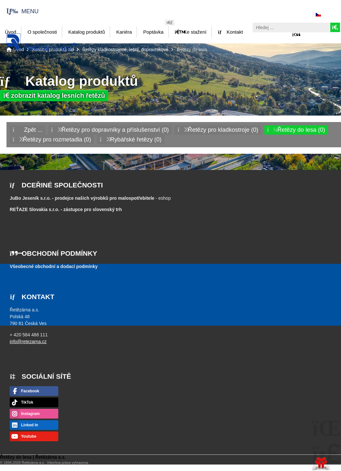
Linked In (29, 425)
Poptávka (153, 32)
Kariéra (124, 32)
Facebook (30, 391)
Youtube (28, 436)
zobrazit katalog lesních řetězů (54, 95)
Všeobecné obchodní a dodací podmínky (54, 266)
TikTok (27, 402)
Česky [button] (329, 14)
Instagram (30, 413)
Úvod (41, 41)
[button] (19, 11)
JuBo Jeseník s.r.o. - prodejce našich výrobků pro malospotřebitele (82, 198)
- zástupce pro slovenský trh (66, 209)
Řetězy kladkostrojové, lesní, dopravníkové (125, 49)
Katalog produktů (86, 32)
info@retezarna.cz (28, 341)
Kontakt (230, 32)
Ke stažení (191, 32)
